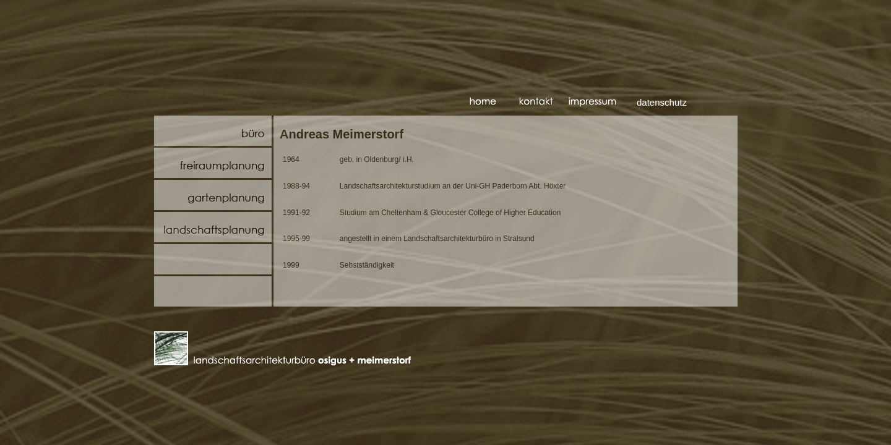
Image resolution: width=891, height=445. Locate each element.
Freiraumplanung (213, 163)
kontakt (544, 103)
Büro (213, 131)
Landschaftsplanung (213, 227)
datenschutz (661, 102)
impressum (593, 103)
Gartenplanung (213, 195)
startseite (494, 103)
